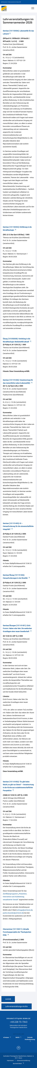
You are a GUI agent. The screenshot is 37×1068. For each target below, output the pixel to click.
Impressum (10, 1060)
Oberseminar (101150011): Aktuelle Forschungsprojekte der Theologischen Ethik (17, 932)
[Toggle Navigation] (32, 8)
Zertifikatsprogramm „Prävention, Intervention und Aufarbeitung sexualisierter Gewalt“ (15, 897)
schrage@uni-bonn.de (25, 910)
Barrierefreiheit (18, 1063)
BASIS (18, 1037)
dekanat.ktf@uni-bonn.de (18, 1018)
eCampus (7, 1037)
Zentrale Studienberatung (30, 1039)
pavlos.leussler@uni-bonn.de (13, 913)
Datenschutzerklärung (23, 1060)
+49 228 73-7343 (18, 1021)
